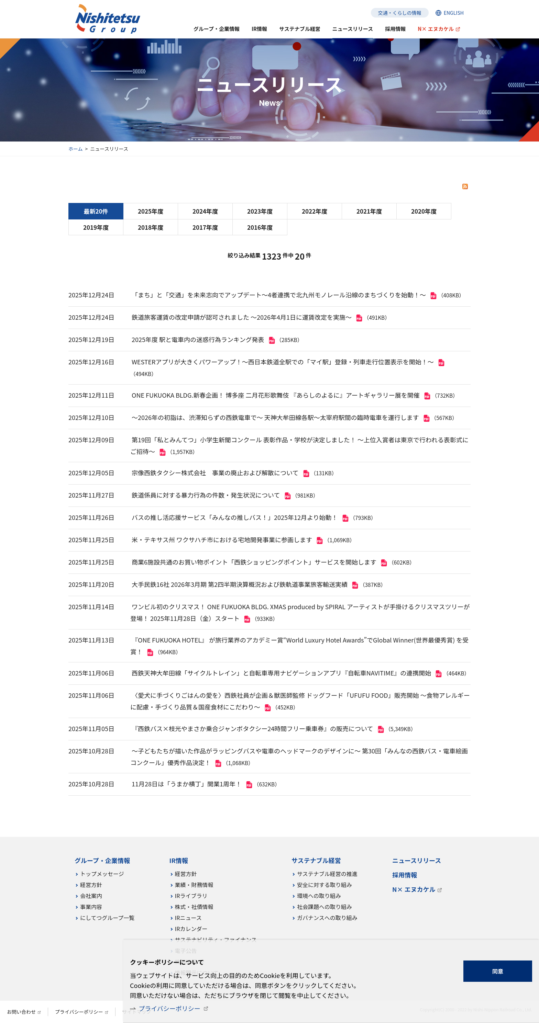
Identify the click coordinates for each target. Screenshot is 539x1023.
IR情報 (259, 28)
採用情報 (395, 28)
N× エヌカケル (436, 28)
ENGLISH (454, 12)
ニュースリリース (352, 28)
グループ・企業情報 (217, 28)
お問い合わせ (21, 1011)
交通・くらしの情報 (399, 12)
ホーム (75, 148)
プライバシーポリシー (169, 1008)
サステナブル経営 (299, 28)
